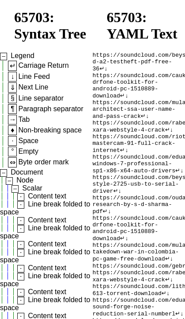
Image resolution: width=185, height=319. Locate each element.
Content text (47, 196)
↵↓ (104, 72)
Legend (22, 55)
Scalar (32, 188)
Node (24, 180)
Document (27, 172)
